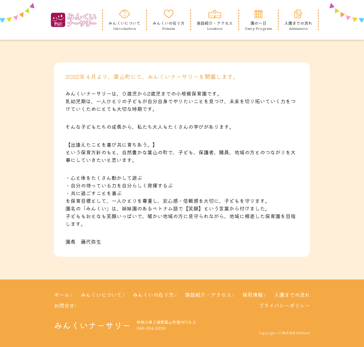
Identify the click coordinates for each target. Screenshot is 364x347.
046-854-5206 (151, 328)
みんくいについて (101, 294)
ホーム (61, 294)
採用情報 (252, 294)
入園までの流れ (292, 294)
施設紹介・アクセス (208, 294)
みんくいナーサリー (92, 325)
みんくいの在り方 (153, 294)
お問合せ (64, 305)
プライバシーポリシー (284, 305)
